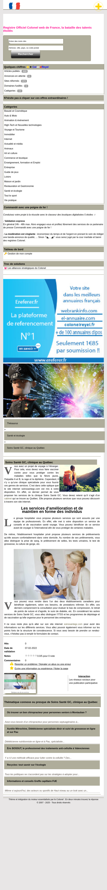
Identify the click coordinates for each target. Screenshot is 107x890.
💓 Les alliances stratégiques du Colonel (25, 268)
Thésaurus (12, 423)
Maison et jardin (12, 181)
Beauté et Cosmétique (15, 111)
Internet (8, 139)
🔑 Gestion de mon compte (18, 253)
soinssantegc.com (73, 624)
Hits (6, 643)
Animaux (8, 148)
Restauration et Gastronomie (19, 186)
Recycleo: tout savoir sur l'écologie (26, 765)
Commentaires (12, 660)
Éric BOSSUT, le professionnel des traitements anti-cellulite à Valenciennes (48, 748)
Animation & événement (16, 120)
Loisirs (7, 176)
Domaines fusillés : (16, 86)
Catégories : (13, 90)
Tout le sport (10, 195)
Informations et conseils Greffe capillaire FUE (32, 781)
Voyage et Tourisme (14, 129)
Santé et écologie (13, 191)
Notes (7, 656)
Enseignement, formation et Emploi (22, 162)
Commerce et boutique (16, 158)
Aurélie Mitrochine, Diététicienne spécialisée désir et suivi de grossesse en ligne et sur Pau (51, 730)
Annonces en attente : (17, 76)
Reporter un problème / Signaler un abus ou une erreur (43, 664)
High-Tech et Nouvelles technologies (23, 125)
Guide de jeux (11, 172)
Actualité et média (13, 144)
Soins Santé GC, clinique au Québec (26, 448)
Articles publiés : (16, 71)
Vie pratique (10, 200)
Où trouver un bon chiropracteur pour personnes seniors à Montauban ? (46, 712)
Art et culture (10, 153)
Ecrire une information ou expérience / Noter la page (41, 668)
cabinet (8, 498)
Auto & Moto (10, 115)
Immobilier (9, 134)
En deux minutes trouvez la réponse (81, 799)
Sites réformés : (15, 81)
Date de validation (9, 650)
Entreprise (9, 167)
